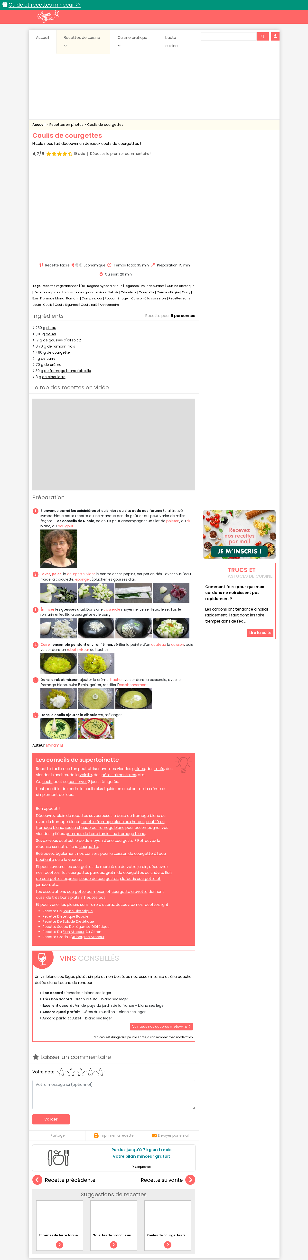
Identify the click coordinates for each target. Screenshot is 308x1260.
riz (188, 428)
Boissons (119, 1193)
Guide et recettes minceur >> (45, 4)
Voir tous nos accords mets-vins (161, 933)
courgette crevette (130, 798)
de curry (48, 265)
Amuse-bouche (71, 1193)
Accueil (42, 37)
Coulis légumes (67, 212)
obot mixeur (78, 556)
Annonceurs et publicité (57, 1241)
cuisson (177, 551)
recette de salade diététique (68, 828)
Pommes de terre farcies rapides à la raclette (76, 1142)
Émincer (47, 516)
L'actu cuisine (171, 41)
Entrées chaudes (110, 1198)
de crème (52, 271)
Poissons (87, 1203)
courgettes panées (86, 779)
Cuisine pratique (132, 41)
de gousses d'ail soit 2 (62, 247)
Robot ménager (117, 205)
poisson (172, 428)
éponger (82, 486)
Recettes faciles (87, 1183)
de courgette (58, 259)
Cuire (45, 551)
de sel (51, 241)
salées (107, 1203)
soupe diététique (78, 818)
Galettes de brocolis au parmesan (121, 1142)
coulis (47, 688)
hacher (116, 586)
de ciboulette (53, 284)
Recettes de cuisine (82, 41)
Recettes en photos (66, 124)
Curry (186, 199)
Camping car (92, 205)
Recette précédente (63, 1087)
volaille (86, 682)
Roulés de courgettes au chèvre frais (177, 1142)
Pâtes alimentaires (57, 1203)
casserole (112, 516)
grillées (138, 675)
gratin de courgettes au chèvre (134, 779)
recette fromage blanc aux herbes (113, 728)
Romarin (72, 205)
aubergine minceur (88, 844)
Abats (45, 1193)
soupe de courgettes (98, 785)
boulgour (65, 433)
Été (83, 193)
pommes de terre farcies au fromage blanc (105, 740)
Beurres (98, 1193)
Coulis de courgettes (105, 124)
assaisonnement (133, 592)
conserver (78, 688)
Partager (57, 1042)
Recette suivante (168, 1087)
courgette (76, 481)
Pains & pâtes (256, 1198)
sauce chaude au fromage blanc (94, 734)
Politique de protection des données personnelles (144, 1245)
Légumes (132, 193)
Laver (45, 481)
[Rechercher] (262, 36)
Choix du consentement (211, 1245)
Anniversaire (109, 212)
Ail (117, 199)
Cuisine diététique (181, 193)
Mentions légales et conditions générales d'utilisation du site (152, 1241)
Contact (90, 1241)
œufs (159, 675)
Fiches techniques (179, 1183)
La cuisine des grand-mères (84, 199)
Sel (110, 199)
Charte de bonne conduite (229, 1241)
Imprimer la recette (114, 1042)
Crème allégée (168, 199)
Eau (35, 205)
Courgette (146, 199)
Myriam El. (55, 652)
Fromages (171, 1198)
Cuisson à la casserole (148, 205)
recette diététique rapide (65, 823)
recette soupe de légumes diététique (76, 833)
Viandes (205, 1203)
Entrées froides (143, 1198)
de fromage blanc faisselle (67, 277)
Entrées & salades (74, 1198)
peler (56, 481)
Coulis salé (89, 212)
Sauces (126, 1203)
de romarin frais (61, 253)
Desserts (45, 1198)
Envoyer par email (170, 1042)
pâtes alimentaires (119, 682)
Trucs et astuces (222, 1183)
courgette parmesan (86, 798)
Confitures (165, 1193)
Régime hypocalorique (104, 193)
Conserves (190, 1193)
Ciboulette (129, 199)
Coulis (48, 212)
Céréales (141, 1193)
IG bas (192, 1198)
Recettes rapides (47, 199)
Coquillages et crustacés (227, 1193)
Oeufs (233, 1198)
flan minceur (73, 838)
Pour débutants (153, 193)
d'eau (51, 235)
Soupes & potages (155, 1203)
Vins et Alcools (231, 1203)
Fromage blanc (52, 205)
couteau (158, 551)
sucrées (184, 1203)
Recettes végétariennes (60, 193)
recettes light (156, 811)
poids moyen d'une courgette (106, 747)
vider (90, 481)
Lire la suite (260, 601)
